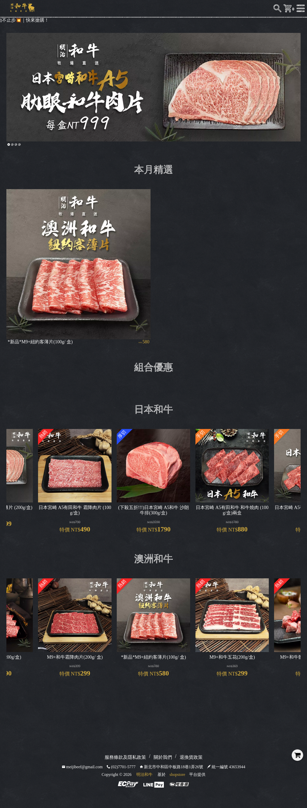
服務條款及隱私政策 (125, 757)
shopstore (177, 774)
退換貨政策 (191, 757)
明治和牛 (144, 774)
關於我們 (163, 757)
